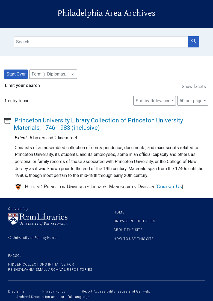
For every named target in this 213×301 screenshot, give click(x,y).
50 (191, 100)
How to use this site (134, 239)
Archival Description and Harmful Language (52, 297)
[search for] (101, 41)
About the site (128, 230)
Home (119, 212)
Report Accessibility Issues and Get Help (116, 291)
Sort (153, 100)
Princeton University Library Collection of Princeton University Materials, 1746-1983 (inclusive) (98, 124)
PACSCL (14, 256)
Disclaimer (17, 291)
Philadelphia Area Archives (106, 13)
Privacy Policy (54, 291)
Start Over (16, 74)
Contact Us (169, 186)
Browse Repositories (134, 221)
